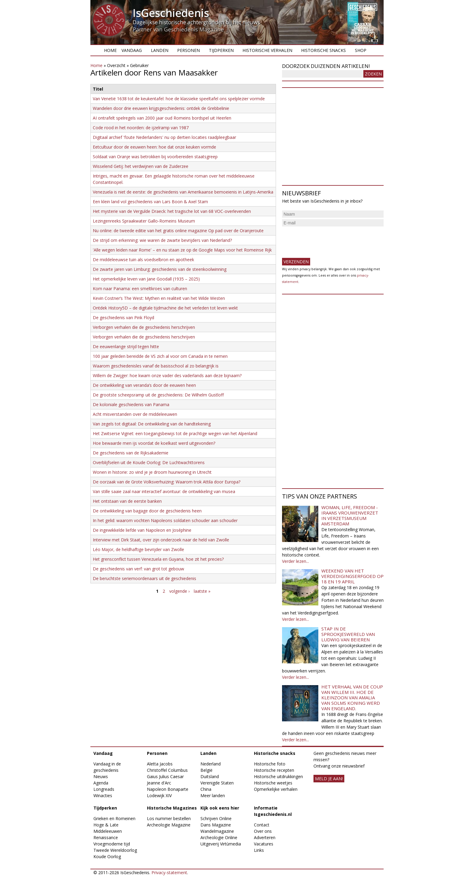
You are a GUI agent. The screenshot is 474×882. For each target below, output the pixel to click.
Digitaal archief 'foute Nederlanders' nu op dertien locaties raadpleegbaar (164, 137)
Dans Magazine (215, 825)
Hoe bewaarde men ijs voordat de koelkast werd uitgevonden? (154, 443)
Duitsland (209, 776)
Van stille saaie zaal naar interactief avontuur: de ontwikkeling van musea (164, 491)
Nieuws (100, 776)
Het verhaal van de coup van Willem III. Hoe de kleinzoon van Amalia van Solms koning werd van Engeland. (352, 697)
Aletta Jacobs (160, 764)
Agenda (100, 783)
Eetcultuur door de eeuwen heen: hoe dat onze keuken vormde (154, 147)
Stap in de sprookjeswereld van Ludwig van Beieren (348, 634)
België (206, 770)
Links (259, 850)
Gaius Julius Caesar (165, 776)
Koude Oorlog (107, 856)
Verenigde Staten (217, 783)
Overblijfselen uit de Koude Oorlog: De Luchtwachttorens (149, 462)
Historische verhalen (267, 50)
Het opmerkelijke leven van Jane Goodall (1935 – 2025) (146, 279)
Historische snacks (323, 50)
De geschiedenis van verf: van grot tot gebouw (138, 569)
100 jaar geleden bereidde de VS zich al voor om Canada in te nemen (160, 356)
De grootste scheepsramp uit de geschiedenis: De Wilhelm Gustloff (158, 395)
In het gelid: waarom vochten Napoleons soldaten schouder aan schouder (165, 520)
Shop (360, 50)
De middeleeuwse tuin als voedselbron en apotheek (143, 259)
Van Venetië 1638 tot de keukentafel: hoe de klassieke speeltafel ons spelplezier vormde (179, 98)
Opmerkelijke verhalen (275, 789)
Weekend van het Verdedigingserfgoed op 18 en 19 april (352, 576)
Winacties (102, 795)
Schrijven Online (216, 818)
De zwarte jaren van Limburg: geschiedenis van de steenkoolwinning (159, 269)
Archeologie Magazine (168, 825)
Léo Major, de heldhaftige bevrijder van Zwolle (138, 549)
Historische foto (269, 764)
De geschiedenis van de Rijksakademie (130, 453)
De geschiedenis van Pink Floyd (123, 317)
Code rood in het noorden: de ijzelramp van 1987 (141, 127)
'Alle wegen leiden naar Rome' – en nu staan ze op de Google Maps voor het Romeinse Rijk (182, 250)
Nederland (210, 764)
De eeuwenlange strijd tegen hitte (126, 346)
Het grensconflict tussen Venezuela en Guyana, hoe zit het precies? (158, 559)
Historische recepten (274, 770)
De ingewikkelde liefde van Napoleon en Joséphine (142, 530)
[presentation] (328, 240)
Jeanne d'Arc (159, 783)
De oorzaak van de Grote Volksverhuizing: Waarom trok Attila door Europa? (166, 482)
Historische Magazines (172, 808)
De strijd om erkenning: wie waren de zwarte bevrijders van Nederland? (162, 240)
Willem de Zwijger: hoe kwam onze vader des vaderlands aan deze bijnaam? (167, 375)
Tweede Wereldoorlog (115, 850)
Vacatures (263, 844)
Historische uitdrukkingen (278, 776)
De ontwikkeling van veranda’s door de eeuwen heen (144, 385)
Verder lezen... (295, 561)
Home (110, 50)
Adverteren (264, 837)
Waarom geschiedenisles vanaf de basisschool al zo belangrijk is (156, 366)
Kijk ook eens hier (219, 808)
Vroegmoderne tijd (111, 844)
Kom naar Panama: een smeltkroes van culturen (140, 288)
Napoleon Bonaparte (167, 789)
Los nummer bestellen (169, 818)
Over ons (263, 831)
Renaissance (105, 837)
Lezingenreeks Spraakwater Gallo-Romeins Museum (144, 221)
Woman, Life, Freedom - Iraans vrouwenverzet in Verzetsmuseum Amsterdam (349, 515)
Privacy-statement (169, 872)
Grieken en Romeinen (114, 818)
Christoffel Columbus (167, 770)
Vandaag (132, 50)
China (205, 789)
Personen (188, 50)
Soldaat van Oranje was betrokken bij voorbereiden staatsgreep (155, 156)
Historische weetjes (273, 783)
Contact (261, 825)
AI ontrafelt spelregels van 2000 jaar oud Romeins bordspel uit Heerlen (162, 118)
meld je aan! (329, 778)
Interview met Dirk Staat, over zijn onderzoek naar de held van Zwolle (161, 540)
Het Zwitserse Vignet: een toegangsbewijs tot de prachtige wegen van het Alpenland (175, 433)
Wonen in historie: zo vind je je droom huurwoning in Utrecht (152, 472)
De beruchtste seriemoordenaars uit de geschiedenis (144, 578)
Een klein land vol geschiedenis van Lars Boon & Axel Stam (150, 201)
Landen (159, 50)
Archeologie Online (218, 837)
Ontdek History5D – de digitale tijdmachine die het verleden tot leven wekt (165, 308)
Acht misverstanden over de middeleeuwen (135, 414)
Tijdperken (221, 50)
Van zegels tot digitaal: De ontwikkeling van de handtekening (152, 424)
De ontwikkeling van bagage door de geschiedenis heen (147, 511)
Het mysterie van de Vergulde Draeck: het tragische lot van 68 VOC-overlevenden (172, 211)
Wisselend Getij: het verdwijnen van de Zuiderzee (140, 166)
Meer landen (212, 795)
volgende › (179, 591)
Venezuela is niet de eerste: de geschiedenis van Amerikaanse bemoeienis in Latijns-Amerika (183, 192)
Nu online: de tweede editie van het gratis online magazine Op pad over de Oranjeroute (178, 230)
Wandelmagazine (217, 831)
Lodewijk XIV (159, 795)
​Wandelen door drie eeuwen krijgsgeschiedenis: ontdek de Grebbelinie (161, 108)
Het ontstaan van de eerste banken (127, 501)
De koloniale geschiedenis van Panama (131, 404)
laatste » (202, 591)
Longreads (103, 789)
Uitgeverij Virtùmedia (220, 844)
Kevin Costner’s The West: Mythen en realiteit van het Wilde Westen (159, 298)
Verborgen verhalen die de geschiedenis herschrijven (144, 327)
